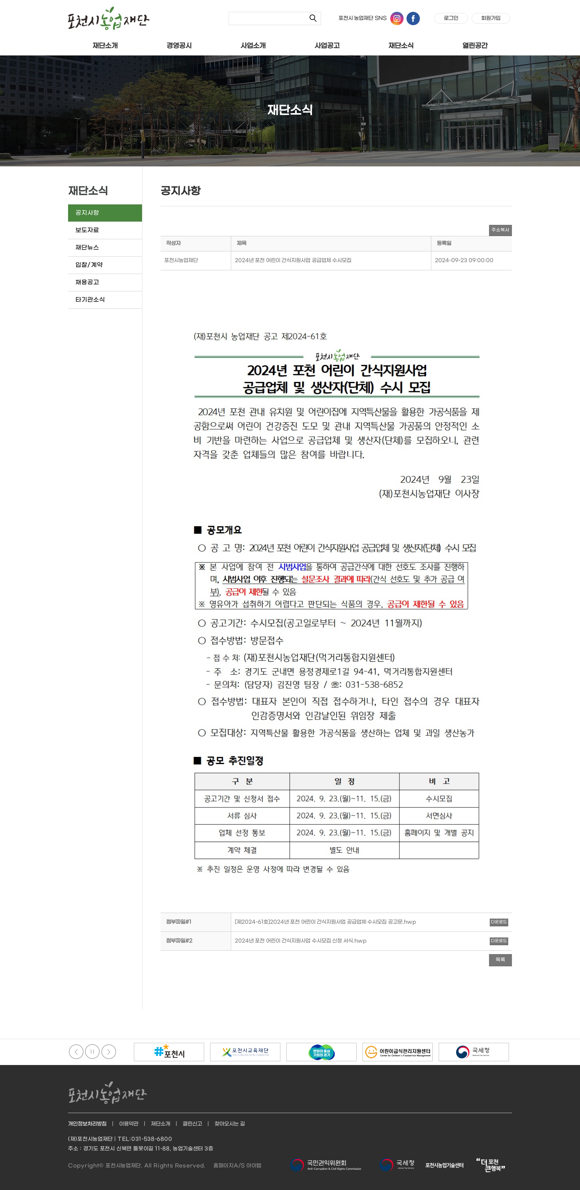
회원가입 (490, 18)
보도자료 (87, 230)
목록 (500, 960)
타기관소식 (90, 299)
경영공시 (179, 46)
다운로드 (499, 922)
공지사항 (87, 212)
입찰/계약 (89, 264)
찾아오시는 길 (230, 1124)
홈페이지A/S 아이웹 (237, 1166)
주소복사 (500, 230)
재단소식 (401, 46)
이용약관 (128, 1124)
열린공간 (475, 46)
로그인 (451, 18)
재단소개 (105, 46)
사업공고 (327, 46)
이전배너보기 (76, 1051)
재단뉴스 (87, 247)
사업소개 (253, 46)
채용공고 (87, 282)
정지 (92, 1051)
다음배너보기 (108, 1051)
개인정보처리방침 (87, 1124)
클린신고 (192, 1124)
